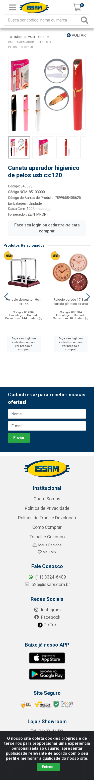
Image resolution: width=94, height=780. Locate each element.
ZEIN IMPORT (38, 214)
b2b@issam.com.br (47, 584)
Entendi (48, 767)
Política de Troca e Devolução (47, 517)
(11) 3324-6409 (47, 577)
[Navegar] (6, 296)
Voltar (76, 35)
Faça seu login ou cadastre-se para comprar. (47, 228)
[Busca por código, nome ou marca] (41, 20)
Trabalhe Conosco (47, 536)
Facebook (47, 617)
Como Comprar (47, 527)
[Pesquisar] (84, 20)
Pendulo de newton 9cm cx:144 (24, 301)
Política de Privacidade (47, 508)
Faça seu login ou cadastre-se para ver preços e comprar (24, 344)
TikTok (47, 624)
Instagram (47, 609)
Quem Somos (47, 498)
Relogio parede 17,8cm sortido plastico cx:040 (70, 301)
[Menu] (12, 7)
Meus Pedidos (47, 545)
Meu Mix (47, 552)
